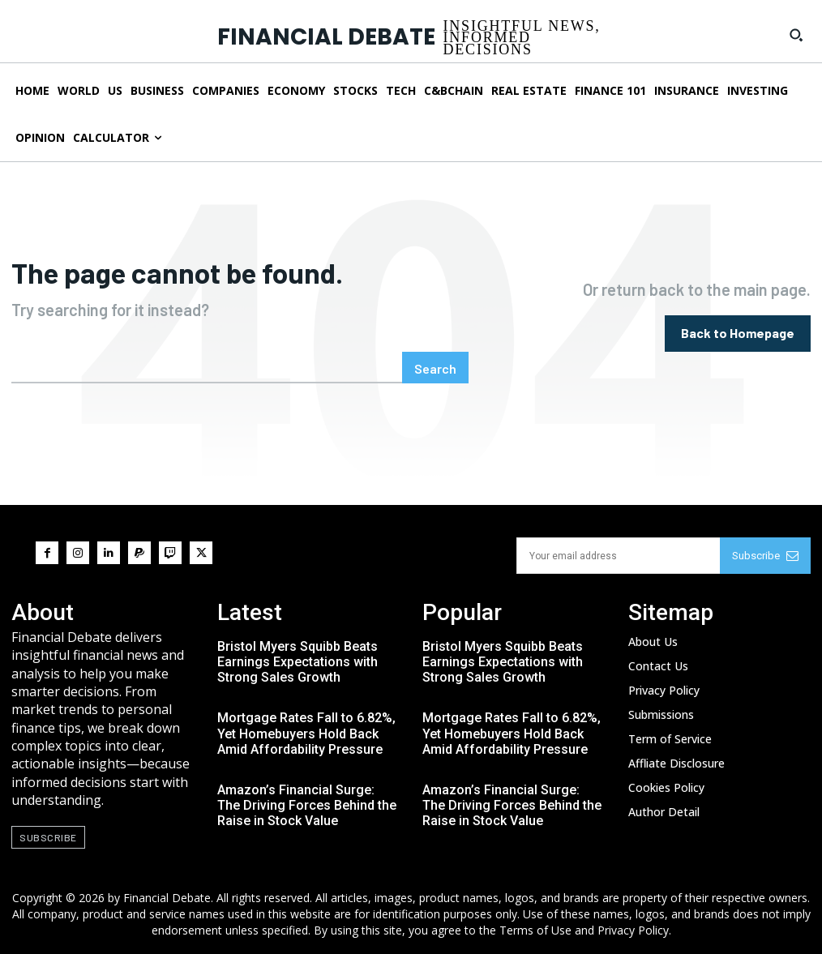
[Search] (435, 367)
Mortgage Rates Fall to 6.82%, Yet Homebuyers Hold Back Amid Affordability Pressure (306, 733)
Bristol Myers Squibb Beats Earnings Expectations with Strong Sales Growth (297, 662)
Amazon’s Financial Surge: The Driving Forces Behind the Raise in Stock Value (306, 805)
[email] (618, 555)
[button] (796, 34)
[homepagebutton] (738, 333)
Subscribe (765, 556)
